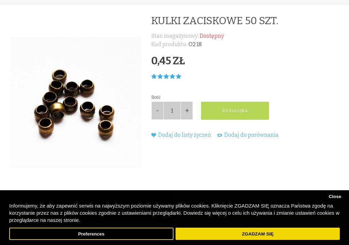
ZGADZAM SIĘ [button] (258, 233)
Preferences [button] (91, 233)
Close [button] (335, 196)
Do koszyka (235, 110)
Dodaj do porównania (248, 135)
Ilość (156, 97)
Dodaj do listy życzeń (181, 135)
